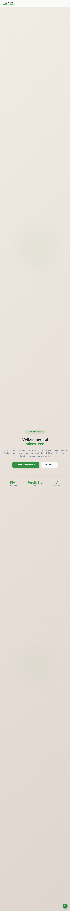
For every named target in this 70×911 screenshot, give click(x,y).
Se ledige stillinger (26, 465)
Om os (49, 465)
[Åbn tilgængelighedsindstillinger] (65, 906)
